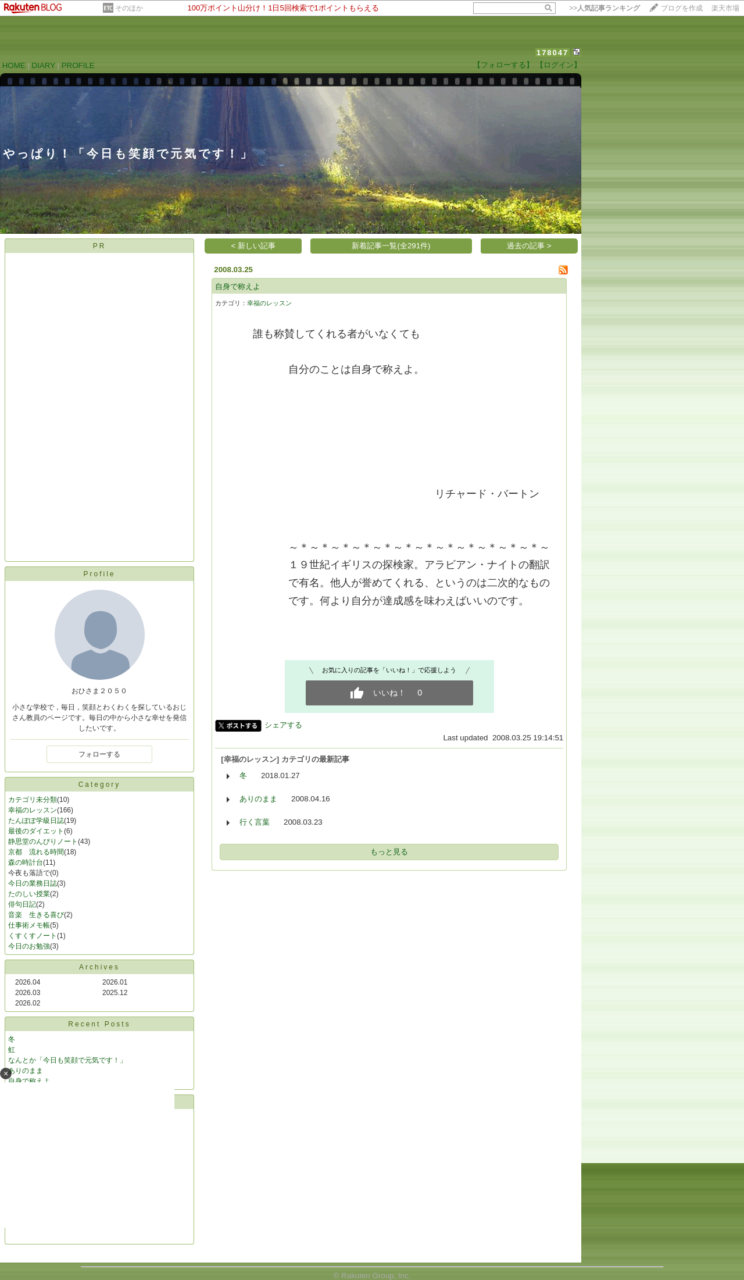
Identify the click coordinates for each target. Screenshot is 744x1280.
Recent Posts (99, 1024)
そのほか (129, 8)
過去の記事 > (529, 245)
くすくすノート (32, 936)
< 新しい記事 (253, 245)
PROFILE (78, 65)
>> (604, 8)
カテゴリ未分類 (32, 800)
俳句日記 (22, 904)
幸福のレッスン (32, 810)
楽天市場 (725, 8)
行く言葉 (254, 822)
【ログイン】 (558, 64)
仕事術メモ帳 (29, 925)
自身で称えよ (237, 286)
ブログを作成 (682, 8)
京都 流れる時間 (36, 852)
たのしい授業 (29, 894)
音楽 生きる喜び (36, 915)
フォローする (99, 754)
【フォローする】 (503, 64)
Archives (99, 967)
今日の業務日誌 (32, 883)
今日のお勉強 (29, 946)
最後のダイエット (36, 831)
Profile (99, 574)
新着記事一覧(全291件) (391, 245)
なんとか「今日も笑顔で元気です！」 (67, 1060)
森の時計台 (25, 862)
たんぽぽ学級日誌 (36, 821)
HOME (14, 65)
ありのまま (258, 798)
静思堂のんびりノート (43, 841)
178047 (552, 52)
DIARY (43, 65)
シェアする (283, 725)
